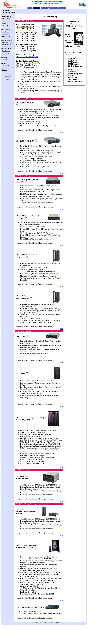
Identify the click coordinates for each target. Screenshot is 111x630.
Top (61, 132)
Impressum (8, 76)
